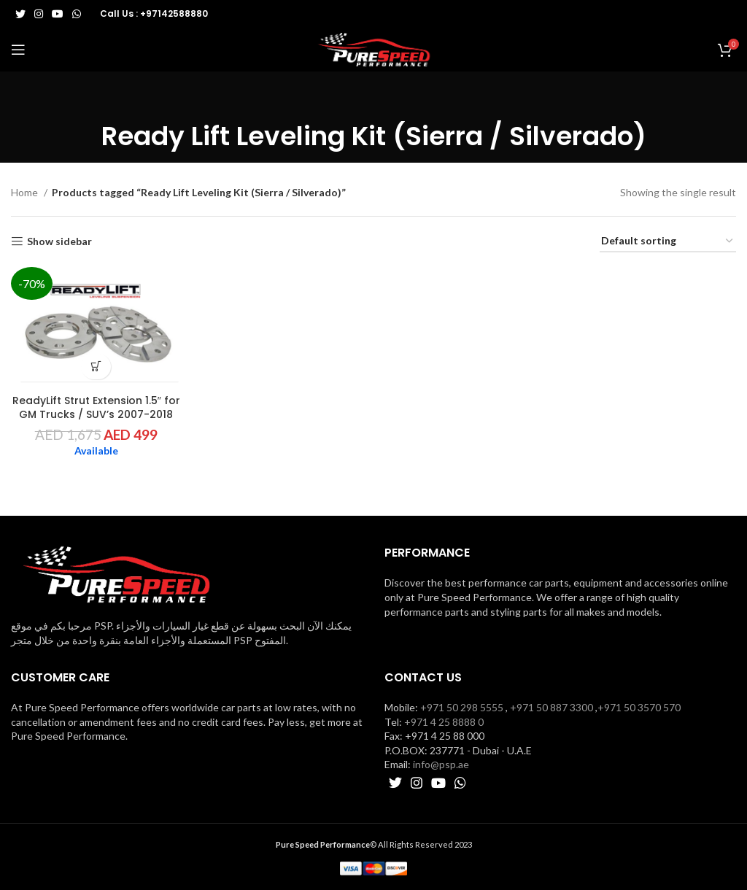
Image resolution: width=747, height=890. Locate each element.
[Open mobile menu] (18, 49)
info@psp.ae (441, 764)
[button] (96, 366)
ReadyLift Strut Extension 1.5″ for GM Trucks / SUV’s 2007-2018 (96, 407)
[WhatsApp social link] (76, 13)
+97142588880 (174, 13)
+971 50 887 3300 (551, 707)
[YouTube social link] (57, 13)
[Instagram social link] (38, 13)
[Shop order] (668, 241)
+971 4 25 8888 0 (444, 722)
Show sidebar (59, 241)
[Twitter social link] (20, 13)
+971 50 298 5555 (461, 707)
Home (25, 192)
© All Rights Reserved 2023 (374, 844)
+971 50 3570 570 (639, 707)
